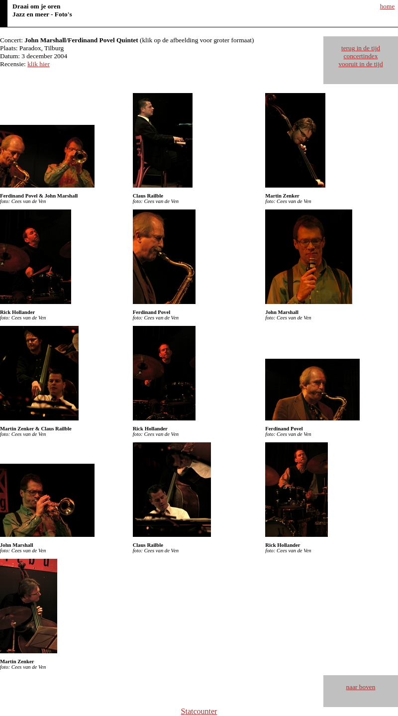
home (387, 6)
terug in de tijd (360, 48)
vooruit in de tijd (360, 64)
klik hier (38, 64)
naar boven (361, 687)
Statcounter (199, 711)
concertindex (361, 56)
